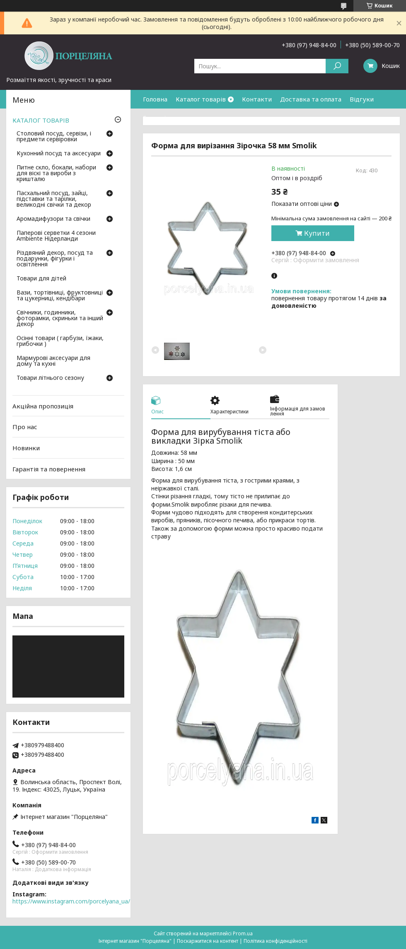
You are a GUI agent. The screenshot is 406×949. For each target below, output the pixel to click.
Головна (155, 99)
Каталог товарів (201, 99)
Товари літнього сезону (50, 378)
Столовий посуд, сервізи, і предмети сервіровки (54, 136)
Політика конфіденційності (275, 940)
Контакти (257, 99)
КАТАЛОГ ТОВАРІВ (40, 120)
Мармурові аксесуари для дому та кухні (53, 361)
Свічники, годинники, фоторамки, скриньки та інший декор (60, 318)
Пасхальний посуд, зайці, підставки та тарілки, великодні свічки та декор (54, 199)
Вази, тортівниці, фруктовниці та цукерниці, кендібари (60, 296)
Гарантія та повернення (179, 117)
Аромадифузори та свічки (53, 219)
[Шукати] (337, 66)
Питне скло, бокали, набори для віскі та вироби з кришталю (56, 173)
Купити (317, 233)
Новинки (26, 448)
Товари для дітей (41, 278)
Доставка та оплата (310, 99)
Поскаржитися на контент (207, 940)
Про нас (24, 427)
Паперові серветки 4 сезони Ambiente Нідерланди (56, 236)
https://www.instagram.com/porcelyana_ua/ (71, 901)
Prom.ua (243, 933)
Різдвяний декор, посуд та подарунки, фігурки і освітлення (55, 259)
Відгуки (362, 99)
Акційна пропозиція (42, 406)
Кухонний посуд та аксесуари (59, 153)
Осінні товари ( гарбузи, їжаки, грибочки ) (60, 341)
